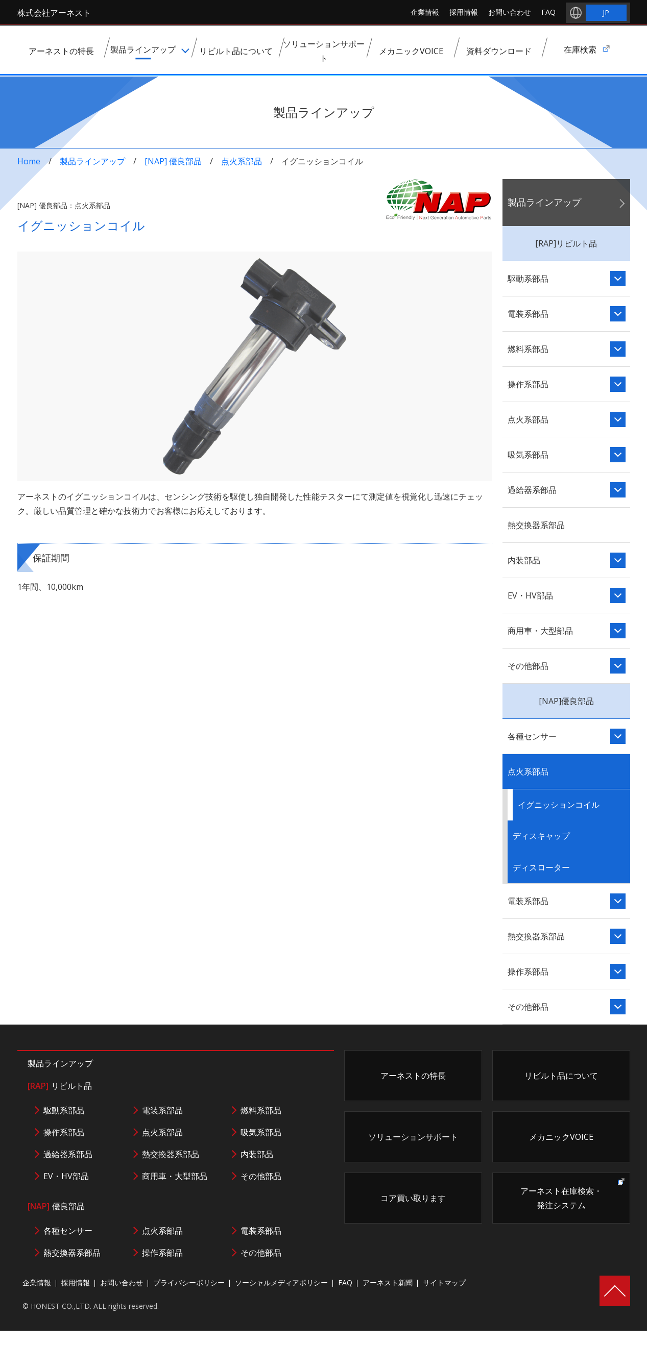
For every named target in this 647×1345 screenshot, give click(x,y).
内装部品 (524, 560)
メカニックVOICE (561, 1136)
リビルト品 (60, 1085)
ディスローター (541, 867)
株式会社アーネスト (54, 12)
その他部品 (528, 665)
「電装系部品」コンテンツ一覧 (618, 313)
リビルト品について (561, 1075)
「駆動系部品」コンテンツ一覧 (618, 278)
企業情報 (425, 12)
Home (28, 161)
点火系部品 (241, 161)
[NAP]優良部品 (566, 701)
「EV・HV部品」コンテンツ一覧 (618, 595)
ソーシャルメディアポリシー (281, 1282)
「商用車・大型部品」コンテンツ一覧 (618, 630)
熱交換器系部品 (536, 525)
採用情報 (463, 12)
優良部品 (56, 1206)
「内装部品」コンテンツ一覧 (618, 560)
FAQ (548, 12)
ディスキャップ (541, 835)
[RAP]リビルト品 (566, 243)
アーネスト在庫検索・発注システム (561, 1198)
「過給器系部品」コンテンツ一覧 (618, 489)
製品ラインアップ (92, 161)
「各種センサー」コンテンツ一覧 (618, 736)
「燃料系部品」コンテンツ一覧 (618, 349)
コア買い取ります (413, 1198)
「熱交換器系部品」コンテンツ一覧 (618, 936)
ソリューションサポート (413, 1136)
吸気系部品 (528, 454)
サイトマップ (444, 1282)
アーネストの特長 (413, 1075)
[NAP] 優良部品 (173, 161)
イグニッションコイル (559, 804)
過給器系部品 (532, 489)
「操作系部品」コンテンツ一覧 (618, 384)
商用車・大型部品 (540, 630)
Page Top (615, 1291)
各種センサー (532, 736)
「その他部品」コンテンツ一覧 (618, 666)
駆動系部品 (528, 278)
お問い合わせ (509, 12)
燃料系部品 (528, 349)
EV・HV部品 (530, 595)
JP (606, 12)
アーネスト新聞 (388, 1282)
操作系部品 (528, 384)
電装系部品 (528, 313)
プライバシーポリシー (189, 1282)
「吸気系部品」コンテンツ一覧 (618, 454)
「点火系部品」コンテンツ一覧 (618, 419)
